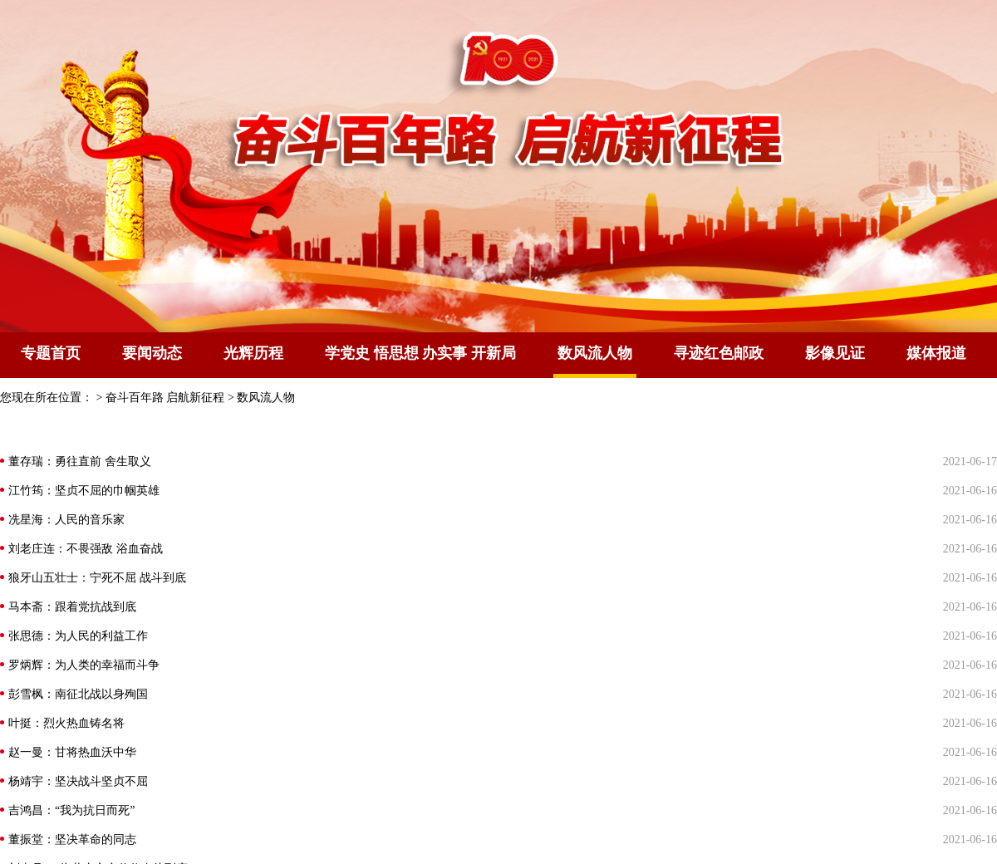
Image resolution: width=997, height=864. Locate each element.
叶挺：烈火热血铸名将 (66, 723)
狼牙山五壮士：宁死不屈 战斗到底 (97, 578)
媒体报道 (936, 353)
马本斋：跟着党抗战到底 (72, 607)
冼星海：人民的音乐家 (66, 519)
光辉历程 (253, 353)
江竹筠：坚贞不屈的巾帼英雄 (84, 490)
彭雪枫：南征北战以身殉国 (78, 694)
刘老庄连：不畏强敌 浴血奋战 (85, 548)
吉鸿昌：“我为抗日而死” (71, 810)
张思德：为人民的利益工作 (78, 636)
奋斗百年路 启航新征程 (165, 397)
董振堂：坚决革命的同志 (72, 839)
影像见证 (835, 353)
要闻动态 (152, 353)
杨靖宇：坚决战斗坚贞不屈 (78, 781)
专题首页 (51, 353)
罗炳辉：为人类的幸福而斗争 (84, 665)
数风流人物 (266, 397)
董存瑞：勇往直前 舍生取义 (79, 461)
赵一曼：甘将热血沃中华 (72, 752)
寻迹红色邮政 (719, 353)
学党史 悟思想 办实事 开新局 (420, 353)
